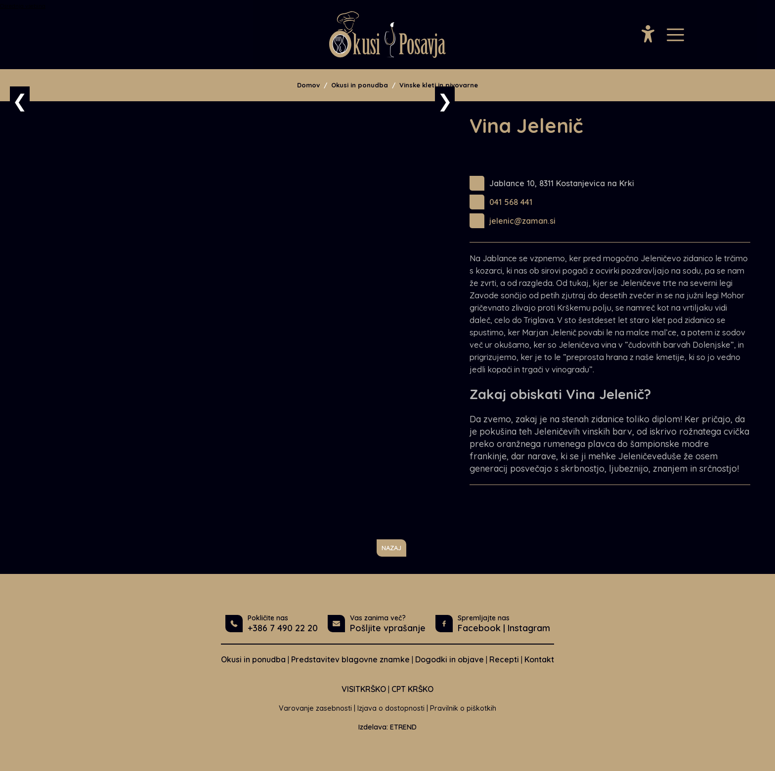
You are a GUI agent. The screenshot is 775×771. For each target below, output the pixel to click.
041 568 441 (510, 202)
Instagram (529, 628)
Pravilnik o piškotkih (463, 708)
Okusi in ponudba (359, 85)
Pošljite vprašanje (388, 628)
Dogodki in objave (449, 659)
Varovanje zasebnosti (315, 708)
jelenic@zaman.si (522, 221)
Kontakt (539, 659)
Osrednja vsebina (22, 5)
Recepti (504, 659)
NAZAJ (391, 548)
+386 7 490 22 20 (283, 628)
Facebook (479, 628)
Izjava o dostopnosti (391, 708)
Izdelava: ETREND (387, 727)
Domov (308, 85)
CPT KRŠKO (412, 689)
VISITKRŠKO (364, 689)
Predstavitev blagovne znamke (350, 659)
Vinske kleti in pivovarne (438, 85)
